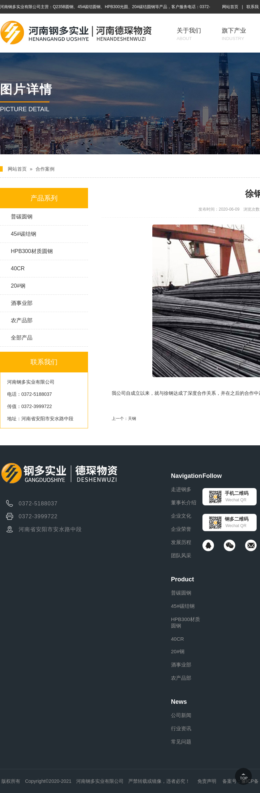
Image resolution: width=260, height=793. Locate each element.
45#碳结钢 (23, 234)
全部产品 (21, 338)
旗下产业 (234, 34)
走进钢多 (181, 489)
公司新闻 (181, 715)
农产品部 (21, 320)
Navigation (186, 475)
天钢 (132, 418)
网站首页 (230, 6)
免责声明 (206, 781)
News (179, 701)
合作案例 (45, 169)
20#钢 (18, 286)
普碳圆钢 (21, 216)
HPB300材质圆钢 (32, 251)
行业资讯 (181, 728)
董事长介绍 (183, 502)
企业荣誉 (181, 529)
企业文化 (181, 516)
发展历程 (181, 542)
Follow (212, 475)
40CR (18, 268)
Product (182, 579)
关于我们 (189, 34)
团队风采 (181, 555)
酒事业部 (21, 303)
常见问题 (181, 741)
